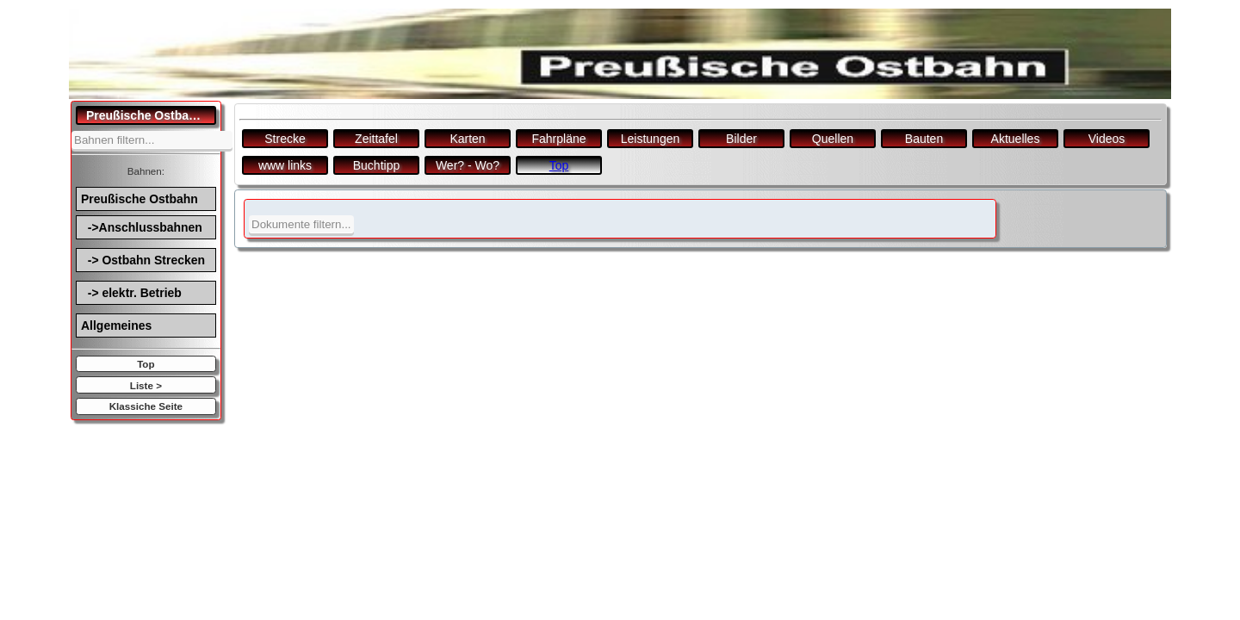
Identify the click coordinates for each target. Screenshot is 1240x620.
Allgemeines (116, 325)
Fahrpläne (558, 139)
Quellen (832, 139)
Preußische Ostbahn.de (151, 115)
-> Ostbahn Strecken (143, 260)
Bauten (924, 139)
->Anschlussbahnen (141, 227)
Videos (1106, 139)
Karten (467, 139)
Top (145, 363)
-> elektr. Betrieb (131, 293)
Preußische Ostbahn (139, 199)
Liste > (146, 385)
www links (285, 165)
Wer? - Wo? (467, 165)
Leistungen (650, 139)
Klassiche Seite (146, 406)
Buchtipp (376, 165)
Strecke (284, 139)
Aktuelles (1015, 139)
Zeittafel (376, 139)
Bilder (741, 139)
